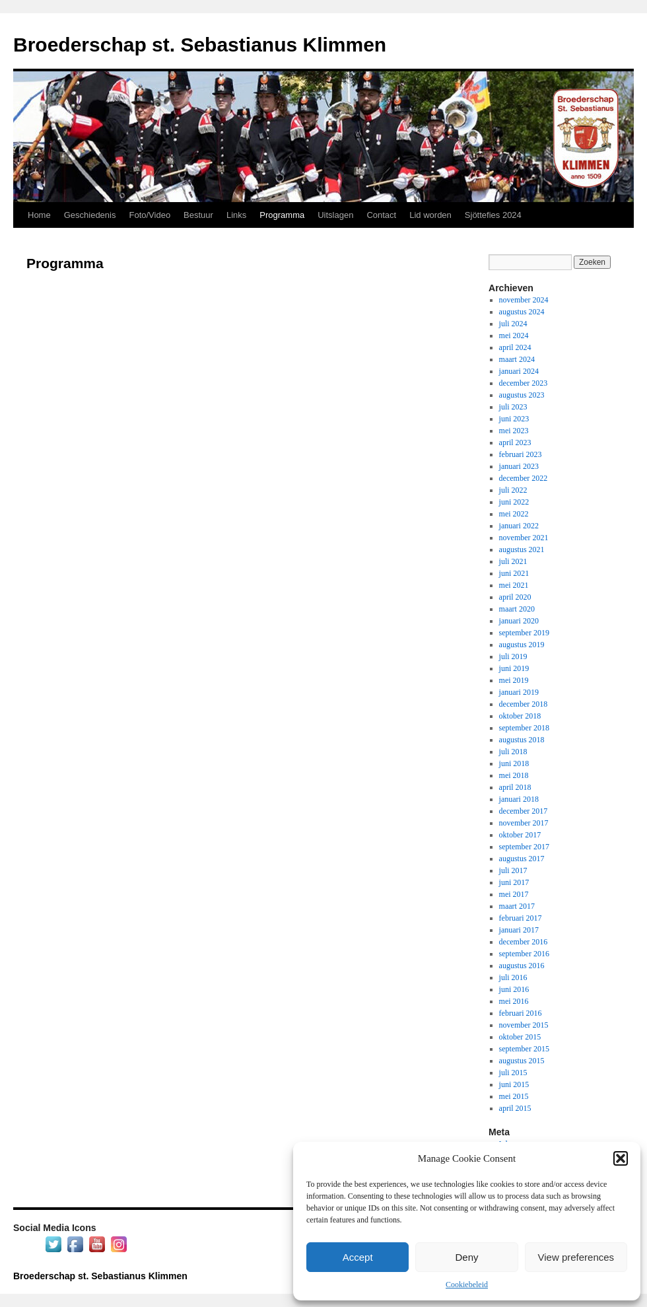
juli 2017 (513, 870)
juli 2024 (513, 323)
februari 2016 (520, 1013)
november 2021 (524, 537)
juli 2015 (513, 1072)
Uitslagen (335, 215)
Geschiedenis (90, 215)
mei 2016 (514, 1001)
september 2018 (524, 727)
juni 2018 (514, 763)
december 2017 (523, 811)
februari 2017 (520, 918)
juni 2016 (514, 989)
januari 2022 (519, 525)
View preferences (576, 1257)
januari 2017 (519, 930)
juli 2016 (513, 977)
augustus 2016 (522, 965)
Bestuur (198, 215)
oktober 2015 (520, 1037)
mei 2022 (514, 513)
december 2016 (523, 941)
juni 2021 (514, 573)
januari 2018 (519, 799)
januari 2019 (519, 692)
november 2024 (524, 299)
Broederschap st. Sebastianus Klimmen (199, 44)
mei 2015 (514, 1096)
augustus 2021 (522, 549)
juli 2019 (513, 656)
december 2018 (523, 704)
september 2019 (524, 632)
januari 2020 (519, 620)
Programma (281, 215)
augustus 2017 (522, 858)
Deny (466, 1257)
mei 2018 (514, 775)
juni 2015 (514, 1084)
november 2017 (524, 823)
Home (39, 215)
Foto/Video (149, 215)
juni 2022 (514, 502)
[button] (620, 1158)
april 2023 (515, 442)
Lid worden (430, 215)
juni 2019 (514, 668)
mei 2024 (514, 335)
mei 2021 (514, 585)
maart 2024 (517, 359)
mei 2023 (514, 430)
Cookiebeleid (467, 1284)
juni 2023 (514, 418)
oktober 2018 (520, 716)
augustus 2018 (522, 739)
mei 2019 (514, 680)
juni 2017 (514, 882)
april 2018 (515, 787)
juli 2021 (513, 561)
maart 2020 (517, 609)
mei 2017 (514, 894)
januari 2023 (519, 466)
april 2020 (515, 597)
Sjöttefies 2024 (493, 215)
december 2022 (523, 478)
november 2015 (524, 1025)
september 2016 (524, 953)
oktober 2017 (520, 834)
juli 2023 (513, 406)
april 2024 (515, 347)
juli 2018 (513, 751)
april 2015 (515, 1108)
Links (236, 215)
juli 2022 (513, 490)
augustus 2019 (522, 644)
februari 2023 (520, 454)
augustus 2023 (522, 395)
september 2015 (524, 1048)
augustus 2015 (522, 1060)
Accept (358, 1257)
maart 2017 (517, 906)
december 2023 (523, 383)
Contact (381, 215)
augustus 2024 (522, 311)
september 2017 (524, 846)
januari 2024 (519, 371)
